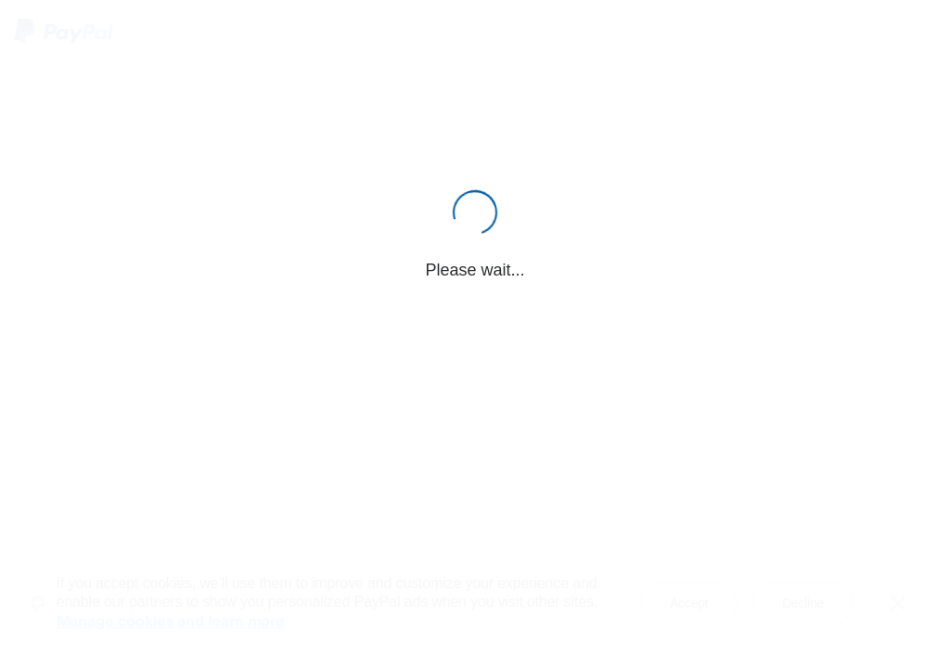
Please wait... (474, 270)
